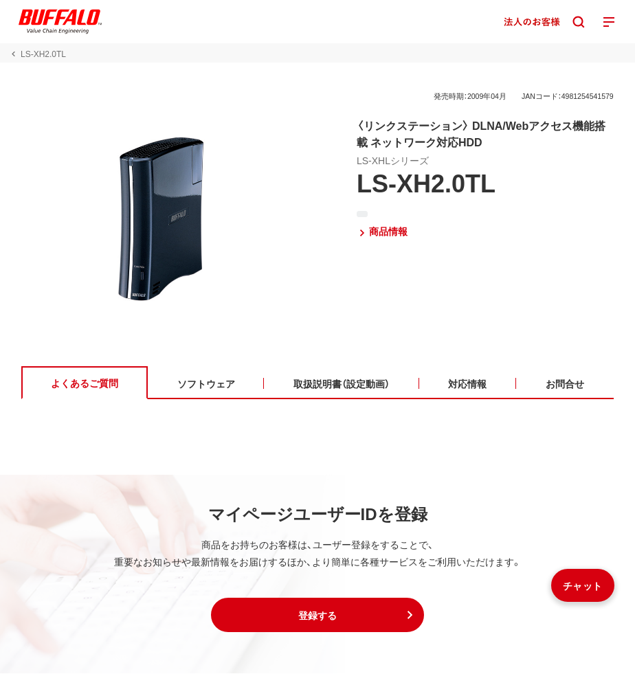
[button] (317, 615)
